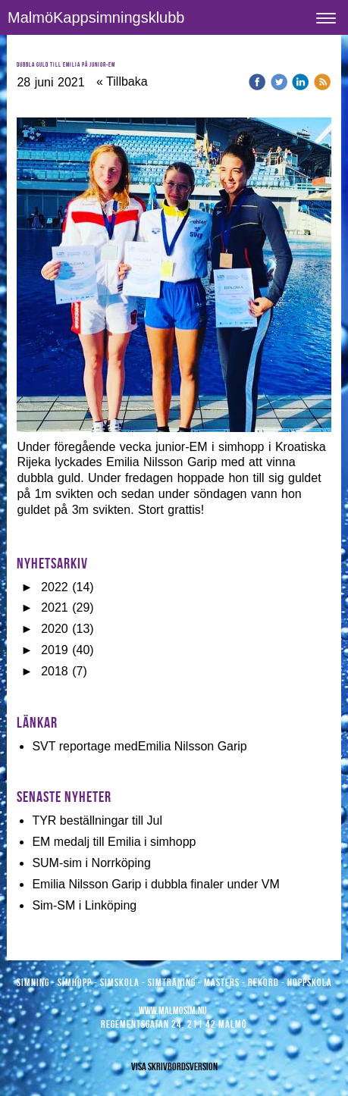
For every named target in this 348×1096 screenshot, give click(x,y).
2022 (54, 587)
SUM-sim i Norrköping (91, 862)
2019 (54, 650)
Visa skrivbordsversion (174, 1066)
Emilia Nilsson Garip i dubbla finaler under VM (155, 884)
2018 (54, 671)
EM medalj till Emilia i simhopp (114, 841)
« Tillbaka (122, 81)
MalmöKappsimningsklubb (96, 17)
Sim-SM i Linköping (84, 905)
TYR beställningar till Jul (97, 820)
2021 (54, 607)
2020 (54, 628)
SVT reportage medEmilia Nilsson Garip (139, 746)
